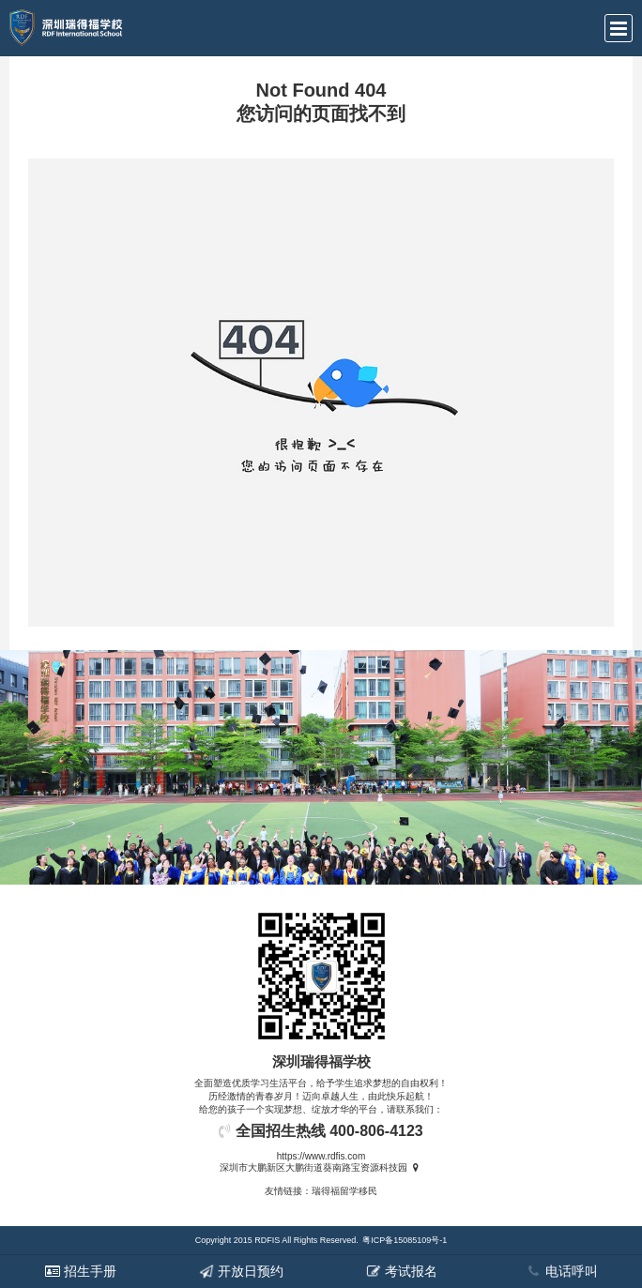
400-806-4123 (376, 1131)
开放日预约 (241, 1271)
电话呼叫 (562, 1271)
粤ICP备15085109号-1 (404, 1240)
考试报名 (401, 1271)
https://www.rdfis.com (321, 1156)
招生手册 (80, 1271)
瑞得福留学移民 (344, 1191)
